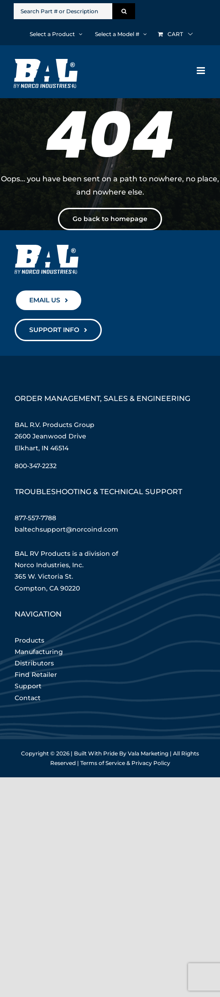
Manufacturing (39, 652)
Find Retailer (36, 674)
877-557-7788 (35, 518)
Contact (28, 698)
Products (29, 640)
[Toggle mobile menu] (201, 70)
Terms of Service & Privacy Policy (125, 763)
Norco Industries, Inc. (49, 565)
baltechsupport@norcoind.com (66, 529)
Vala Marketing (148, 753)
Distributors (34, 663)
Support (28, 686)
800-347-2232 (36, 466)
